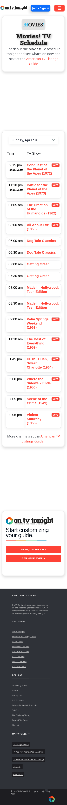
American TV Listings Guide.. (41, 439)
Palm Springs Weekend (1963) (38, 323)
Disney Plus (17, 695)
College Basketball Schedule (24, 705)
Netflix (15, 690)
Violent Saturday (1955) (34, 419)
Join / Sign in (40, 8)
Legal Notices (37, 791)
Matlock (15, 725)
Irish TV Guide (18, 656)
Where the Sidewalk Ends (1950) (39, 383)
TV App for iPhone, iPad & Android (28, 751)
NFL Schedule (18, 700)
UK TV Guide (17, 641)
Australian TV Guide (20, 646)
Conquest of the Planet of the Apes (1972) (39, 169)
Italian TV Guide (19, 666)
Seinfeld (15, 710)
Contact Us (18, 774)
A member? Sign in (33, 558)
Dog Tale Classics (41, 241)
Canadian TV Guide (20, 651)
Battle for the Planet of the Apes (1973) (37, 189)
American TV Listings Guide (24, 636)
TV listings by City (21, 744)
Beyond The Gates (20, 720)
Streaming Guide (19, 685)
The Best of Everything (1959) (36, 343)
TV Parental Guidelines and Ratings (28, 759)
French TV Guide (19, 661)
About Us (17, 767)
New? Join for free (33, 549)
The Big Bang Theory (21, 715)
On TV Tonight (18, 631)
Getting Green (38, 264)
